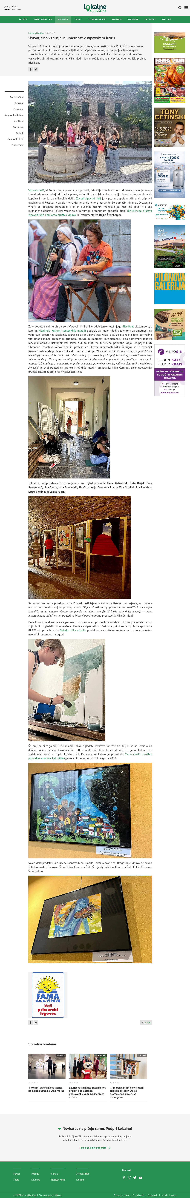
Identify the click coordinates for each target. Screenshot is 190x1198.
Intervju (150, 19)
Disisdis (164, 1195)
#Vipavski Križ (15, 138)
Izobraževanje (97, 19)
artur (174, 1195)
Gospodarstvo (43, 19)
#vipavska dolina (14, 115)
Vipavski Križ (36, 190)
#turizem (18, 109)
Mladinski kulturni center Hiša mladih (62, 330)
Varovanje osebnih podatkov (50, 1195)
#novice (19, 103)
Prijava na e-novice (121, 1195)
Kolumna (133, 19)
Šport (77, 19)
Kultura (63, 19)
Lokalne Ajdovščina (36, 33)
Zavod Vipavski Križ (88, 198)
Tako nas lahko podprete (94, 1147)
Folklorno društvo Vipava (60, 214)
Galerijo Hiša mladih (73, 630)
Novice (23, 19)
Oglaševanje (153, 1195)
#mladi (20, 132)
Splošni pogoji (138, 1195)
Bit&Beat (128, 326)
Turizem (116, 19)
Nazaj (146, 1022)
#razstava (18, 126)
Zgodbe (166, 19)
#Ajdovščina (17, 97)
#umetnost (18, 144)
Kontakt (126, 1170)
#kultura (19, 121)
